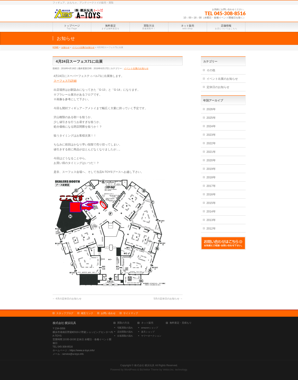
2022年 (211, 143)
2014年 (211, 211)
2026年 (211, 109)
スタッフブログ (64, 313)
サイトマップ (130, 313)
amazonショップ (149, 327)
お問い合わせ (108, 313)
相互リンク (87, 313)
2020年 (211, 160)
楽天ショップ (148, 331)
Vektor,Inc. (168, 369)
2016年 (211, 194)
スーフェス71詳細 (65, 80)
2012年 (211, 228)
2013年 (211, 220)
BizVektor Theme (149, 369)
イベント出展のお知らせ (136, 68)
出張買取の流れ (125, 336)
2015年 (211, 203)
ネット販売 (147, 323)
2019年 (211, 168)
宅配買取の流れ (125, 327)
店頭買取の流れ (125, 331)
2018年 (211, 177)
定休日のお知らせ (218, 87)
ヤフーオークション (151, 336)
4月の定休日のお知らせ (67, 298)
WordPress (130, 369)
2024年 (211, 126)
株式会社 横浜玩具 (144, 365)
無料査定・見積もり (181, 323)
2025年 (211, 117)
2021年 (211, 151)
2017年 (211, 185)
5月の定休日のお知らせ (168, 298)
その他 (211, 70)
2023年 (211, 134)
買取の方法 (123, 323)
